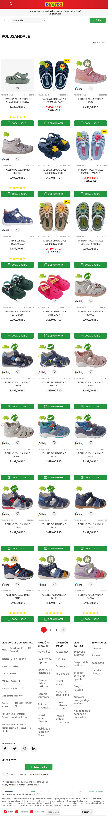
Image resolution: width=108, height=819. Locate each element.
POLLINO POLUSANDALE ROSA (90, 384)
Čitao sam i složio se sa (28, 774)
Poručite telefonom (54, 11)
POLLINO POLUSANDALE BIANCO (90, 313)
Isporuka (61, 659)
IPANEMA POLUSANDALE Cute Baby (17, 313)
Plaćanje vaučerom (43, 695)
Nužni (10, 812)
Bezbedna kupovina (79, 653)
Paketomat (62, 651)
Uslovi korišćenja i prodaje (62, 705)
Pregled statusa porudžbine (62, 719)
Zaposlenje (98, 662)
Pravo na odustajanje (62, 693)
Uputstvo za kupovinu (45, 661)
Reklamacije (62, 673)
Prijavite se (39, 766)
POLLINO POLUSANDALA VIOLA (90, 596)
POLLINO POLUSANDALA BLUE (90, 526)
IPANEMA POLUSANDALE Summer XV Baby (54, 171)
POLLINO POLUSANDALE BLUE (54, 455)
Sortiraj (5, 20)
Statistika (24, 812)
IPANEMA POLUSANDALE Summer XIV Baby (54, 100)
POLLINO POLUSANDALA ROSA (90, 100)
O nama (96, 648)
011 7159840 (18, 658)
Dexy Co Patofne (78, 688)
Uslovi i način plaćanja (42, 718)
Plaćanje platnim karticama (43, 683)
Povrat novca (59, 683)
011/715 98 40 (54, 14)
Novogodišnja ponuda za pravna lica (82, 714)
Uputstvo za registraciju (45, 671)
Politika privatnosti (44, 706)
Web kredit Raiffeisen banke (44, 731)
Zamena (60, 666)
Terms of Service (25, 785)
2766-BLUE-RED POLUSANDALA (17, 242)
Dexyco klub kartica (81, 664)
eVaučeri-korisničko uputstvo (80, 676)
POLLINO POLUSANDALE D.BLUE (17, 384)
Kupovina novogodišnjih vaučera (82, 700)
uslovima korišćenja (39, 774)
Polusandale (7, 95)
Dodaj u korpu (17, 123)
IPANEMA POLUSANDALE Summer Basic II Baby (17, 100)
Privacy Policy (8, 785)
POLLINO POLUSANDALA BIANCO (17, 171)
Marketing (39, 812)
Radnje (96, 655)
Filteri (97, 20)
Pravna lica (44, 651)
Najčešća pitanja (97, 672)
